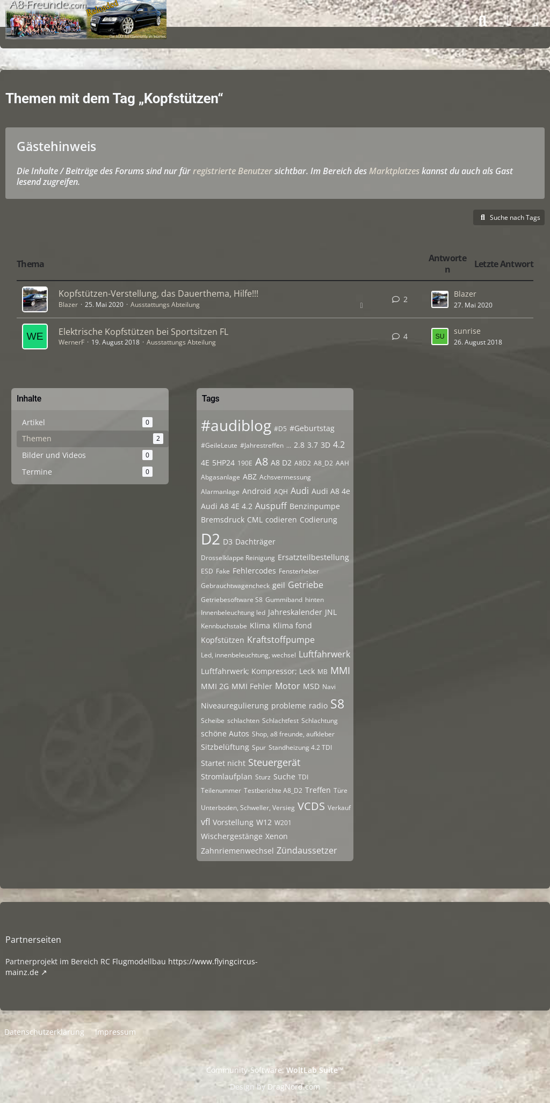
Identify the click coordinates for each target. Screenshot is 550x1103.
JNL (331, 612)
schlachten (243, 720)
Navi (329, 686)
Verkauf (339, 807)
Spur (259, 747)
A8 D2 (281, 462)
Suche (284, 776)
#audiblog (236, 425)
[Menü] (536, 21)
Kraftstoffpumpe (281, 640)
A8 (261, 461)
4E (205, 462)
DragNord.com (293, 1086)
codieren (281, 519)
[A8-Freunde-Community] (86, 11)
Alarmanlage (220, 491)
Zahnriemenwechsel (237, 851)
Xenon (276, 836)
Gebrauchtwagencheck (235, 585)
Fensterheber (299, 571)
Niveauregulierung (235, 705)
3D (325, 445)
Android (256, 491)
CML (255, 519)
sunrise (467, 331)
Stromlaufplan (226, 776)
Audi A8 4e (331, 491)
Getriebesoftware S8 (232, 599)
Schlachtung (319, 720)
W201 (283, 822)
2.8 (299, 445)
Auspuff (271, 506)
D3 (228, 541)
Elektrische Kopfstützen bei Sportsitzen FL (143, 332)
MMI (340, 670)
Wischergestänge (232, 836)
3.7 (312, 445)
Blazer (68, 304)
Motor (287, 686)
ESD (207, 571)
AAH (342, 463)
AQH (281, 491)
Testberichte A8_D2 (273, 790)
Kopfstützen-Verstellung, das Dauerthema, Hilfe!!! (158, 293)
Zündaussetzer (307, 850)
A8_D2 (323, 463)
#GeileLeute (219, 445)
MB (322, 671)
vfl (205, 822)
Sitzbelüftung (225, 747)
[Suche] (482, 21)
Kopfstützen (222, 640)
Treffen (318, 790)
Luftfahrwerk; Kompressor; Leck (258, 671)
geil (278, 585)
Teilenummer (221, 790)
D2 (210, 538)
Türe (341, 790)
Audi (300, 491)
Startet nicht (223, 763)
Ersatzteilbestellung (313, 557)
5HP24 (223, 462)
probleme (288, 705)
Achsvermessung (285, 477)
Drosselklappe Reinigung (238, 557)
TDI (303, 777)
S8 (337, 703)
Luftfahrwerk (324, 654)
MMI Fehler (251, 686)
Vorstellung (233, 822)
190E (244, 463)
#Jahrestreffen (262, 445)
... (288, 445)
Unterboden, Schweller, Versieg (248, 807)
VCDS (311, 806)
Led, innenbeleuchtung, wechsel (248, 655)
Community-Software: (275, 1070)
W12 (264, 822)
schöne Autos (225, 733)
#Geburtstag (312, 428)
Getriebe (305, 585)
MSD (311, 686)
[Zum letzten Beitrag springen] (439, 299)
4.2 (339, 444)
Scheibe (213, 720)
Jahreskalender (295, 612)
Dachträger (255, 541)
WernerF (71, 342)
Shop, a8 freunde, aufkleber (293, 734)
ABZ (250, 476)
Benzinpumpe (315, 506)
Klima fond (292, 625)
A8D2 (302, 463)
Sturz (263, 777)
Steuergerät (274, 762)
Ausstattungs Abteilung (165, 304)
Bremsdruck (222, 519)
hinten (314, 599)
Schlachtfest (280, 720)
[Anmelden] (509, 21)
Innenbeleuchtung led (233, 612)
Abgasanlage (220, 477)
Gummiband (283, 599)
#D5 (280, 428)
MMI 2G (215, 686)
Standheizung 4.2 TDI (300, 747)
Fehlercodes (254, 570)
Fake (223, 571)
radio (318, 705)
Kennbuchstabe (224, 626)
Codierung (318, 519)
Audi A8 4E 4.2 (226, 506)
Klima (260, 625)
